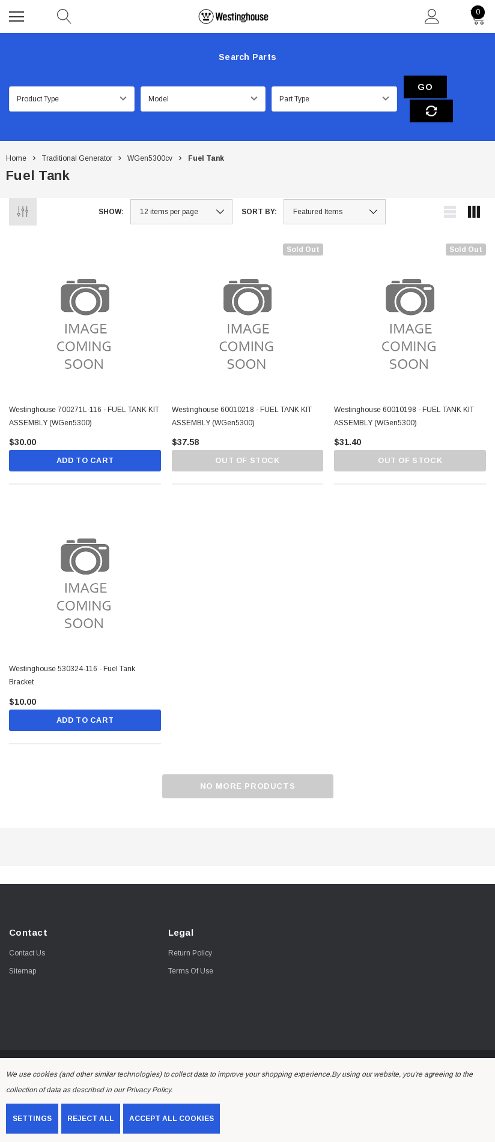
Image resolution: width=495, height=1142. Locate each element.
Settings (32, 1118)
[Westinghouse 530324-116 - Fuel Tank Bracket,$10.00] (85, 557)
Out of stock (247, 438)
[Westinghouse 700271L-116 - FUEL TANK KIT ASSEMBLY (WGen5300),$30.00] (85, 296)
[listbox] (335, 189)
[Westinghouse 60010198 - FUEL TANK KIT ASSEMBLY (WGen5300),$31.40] (410, 296)
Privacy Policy (148, 1090)
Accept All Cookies (171, 1118)
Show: (111, 189)
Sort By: (259, 189)
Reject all (90, 1118)
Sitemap (22, 950)
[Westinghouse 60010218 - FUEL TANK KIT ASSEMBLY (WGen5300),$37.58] (248, 296)
